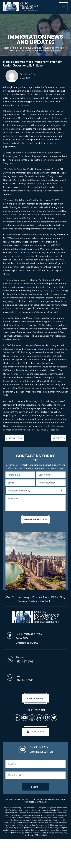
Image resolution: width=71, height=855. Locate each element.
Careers (22, 601)
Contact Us (46, 601)
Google (46, 717)
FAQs (54, 597)
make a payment (35, 698)
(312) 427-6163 (24, 661)
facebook (17, 717)
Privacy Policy (39, 802)
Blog (62, 597)
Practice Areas (40, 597)
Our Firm (11, 597)
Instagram (31, 717)
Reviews (33, 601)
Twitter (54, 717)
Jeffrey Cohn (29, 74)
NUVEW (9, 799)
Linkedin (39, 717)
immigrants (37, 90)
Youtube (24, 717)
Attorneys (24, 597)
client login (37, 731)
